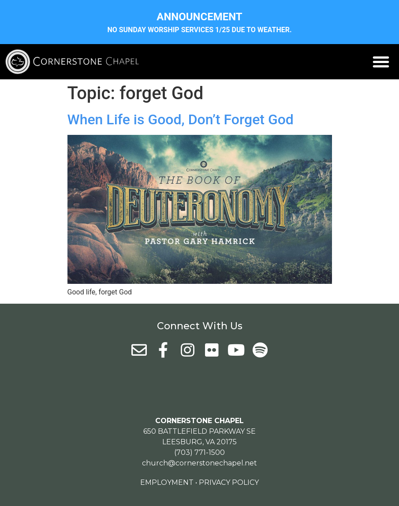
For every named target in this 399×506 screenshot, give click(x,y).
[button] (381, 61)
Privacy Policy (229, 482)
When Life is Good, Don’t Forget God (180, 119)
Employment (167, 482)
